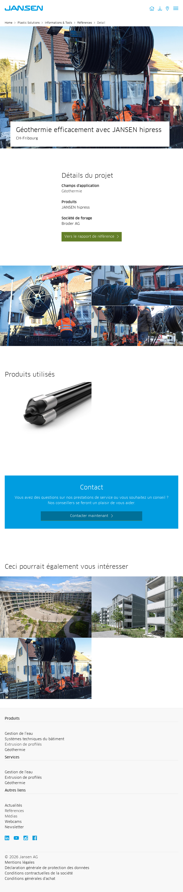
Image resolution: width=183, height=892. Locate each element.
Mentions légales (19, 862)
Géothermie (15, 750)
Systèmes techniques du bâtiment (34, 739)
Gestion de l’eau (19, 733)
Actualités (13, 805)
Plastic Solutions (29, 23)
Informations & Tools (58, 23)
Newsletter (14, 827)
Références (84, 23)
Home (8, 23)
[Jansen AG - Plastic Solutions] (45, 268)
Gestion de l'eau (19, 772)
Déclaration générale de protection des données (47, 868)
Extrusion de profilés (23, 777)
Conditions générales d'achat (30, 879)
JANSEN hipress (76, 207)
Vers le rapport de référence (89, 236)
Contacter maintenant (89, 516)
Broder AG (71, 223)
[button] (91, 718)
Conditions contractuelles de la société (39, 873)
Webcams (13, 822)
